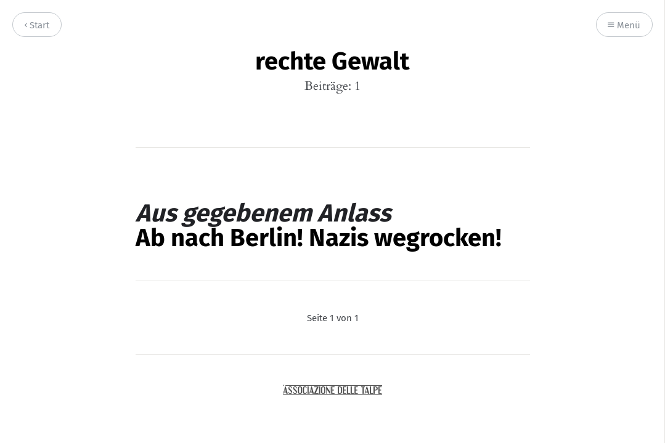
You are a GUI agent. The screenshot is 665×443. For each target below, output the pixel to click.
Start (37, 25)
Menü (624, 25)
